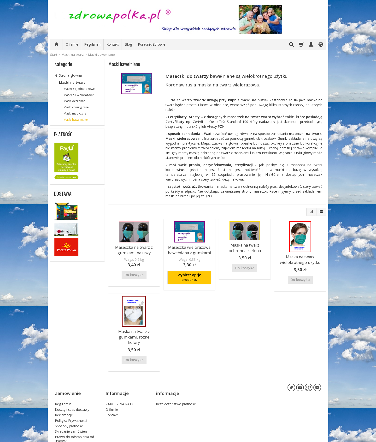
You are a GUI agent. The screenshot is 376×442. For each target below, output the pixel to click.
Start (53, 54)
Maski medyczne (75, 113)
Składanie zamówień (71, 414)
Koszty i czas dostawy (72, 392)
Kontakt (112, 44)
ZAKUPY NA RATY (120, 386)
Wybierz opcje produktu (189, 275)
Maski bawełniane (76, 120)
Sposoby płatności (69, 408)
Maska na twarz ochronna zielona (245, 246)
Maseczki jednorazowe (79, 89)
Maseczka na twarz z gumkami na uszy (134, 249)
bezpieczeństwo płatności (176, 386)
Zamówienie (68, 379)
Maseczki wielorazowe (79, 95)
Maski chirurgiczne (76, 107)
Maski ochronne (74, 101)
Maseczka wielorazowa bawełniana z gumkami (189, 249)
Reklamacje (64, 397)
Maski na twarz (72, 82)
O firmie (72, 44)
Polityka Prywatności (71, 402)
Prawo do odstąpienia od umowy (74, 421)
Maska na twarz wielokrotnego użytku (300, 258)
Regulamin (92, 44)
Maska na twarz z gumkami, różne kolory (134, 331)
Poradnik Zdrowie (151, 44)
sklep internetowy (304, 437)
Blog (128, 44)
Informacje (117, 379)
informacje (167, 379)
